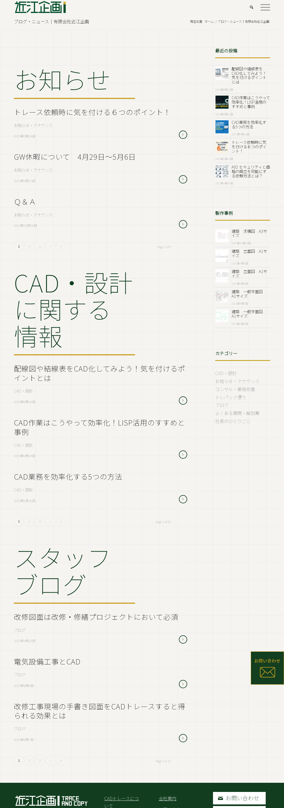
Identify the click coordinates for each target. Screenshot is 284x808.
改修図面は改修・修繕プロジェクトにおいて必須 (96, 616)
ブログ (20, 630)
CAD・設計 (23, 391)
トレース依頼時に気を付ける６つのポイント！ (92, 112)
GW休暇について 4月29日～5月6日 (75, 156)
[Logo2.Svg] (40, 7)
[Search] (251, 7)
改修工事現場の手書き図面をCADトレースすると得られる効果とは (99, 711)
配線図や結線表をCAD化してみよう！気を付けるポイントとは (99, 373)
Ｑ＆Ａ (25, 201)
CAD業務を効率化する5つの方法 (68, 476)
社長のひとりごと (233, 421)
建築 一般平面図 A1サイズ (249, 294)
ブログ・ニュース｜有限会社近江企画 (51, 21)
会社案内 (167, 798)
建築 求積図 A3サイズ (249, 233)
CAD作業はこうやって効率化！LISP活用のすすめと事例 (99, 427)
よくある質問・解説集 (237, 413)
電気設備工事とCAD (47, 661)
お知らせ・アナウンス (33, 125)
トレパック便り (230, 397)
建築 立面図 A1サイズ (249, 253)
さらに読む (183, 134)
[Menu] (263, 7)
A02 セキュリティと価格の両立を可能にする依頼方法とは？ (251, 171)
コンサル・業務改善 (235, 389)
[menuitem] (251, 7)
